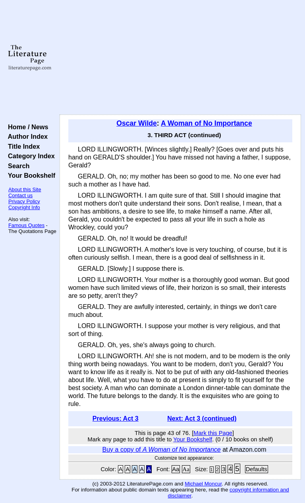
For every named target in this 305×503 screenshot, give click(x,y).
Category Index (29, 155)
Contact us (20, 195)
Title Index (22, 146)
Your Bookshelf (29, 175)
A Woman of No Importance (206, 123)
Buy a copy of (161, 449)
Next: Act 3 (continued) (202, 418)
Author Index (26, 136)
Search (16, 165)
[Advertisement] (180, 57)
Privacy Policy (24, 201)
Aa (176, 469)
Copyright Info (24, 207)
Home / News (26, 126)
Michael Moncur (203, 484)
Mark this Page (212, 433)
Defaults (256, 469)
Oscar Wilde (136, 123)
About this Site (24, 189)
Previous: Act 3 (116, 418)
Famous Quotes (26, 225)
